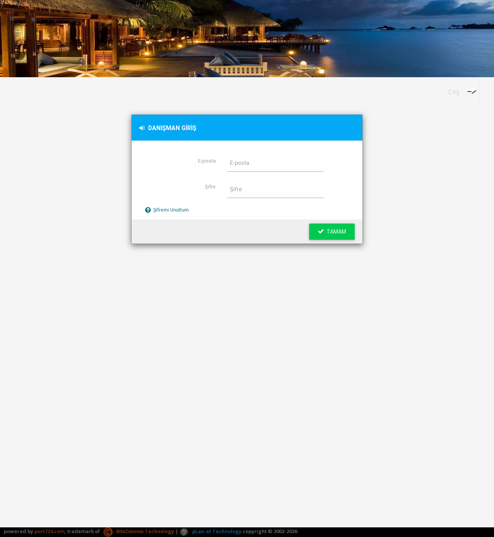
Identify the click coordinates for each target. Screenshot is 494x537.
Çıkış (462, 90)
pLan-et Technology (210, 531)
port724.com (49, 531)
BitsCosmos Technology (138, 531)
